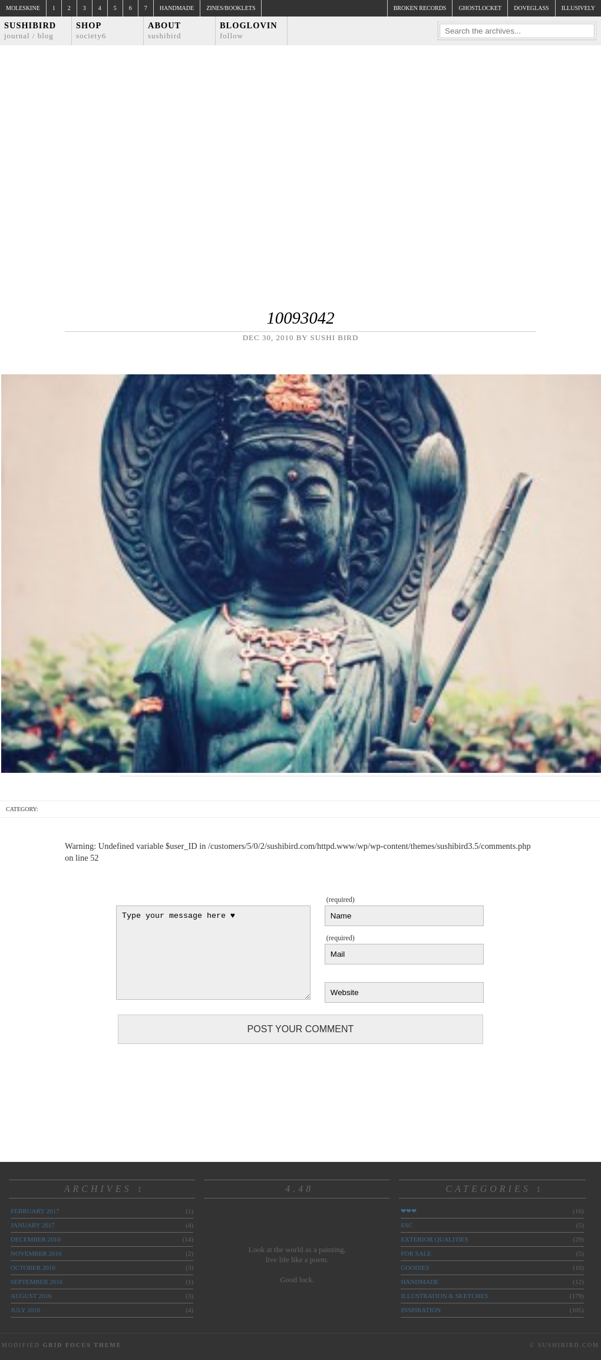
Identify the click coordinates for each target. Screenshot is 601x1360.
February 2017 (35, 1210)
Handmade (177, 8)
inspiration (421, 1309)
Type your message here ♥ (213, 952)
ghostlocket (479, 8)
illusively (578, 8)
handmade (419, 1281)
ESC (406, 1225)
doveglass (531, 8)
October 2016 (33, 1267)
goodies (415, 1267)
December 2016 (36, 1239)
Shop (91, 30)
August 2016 (31, 1295)
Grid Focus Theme (81, 1345)
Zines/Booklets (230, 8)
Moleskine (23, 8)
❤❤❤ (409, 1210)
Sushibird (30, 30)
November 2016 (36, 1253)
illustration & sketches (444, 1295)
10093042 (300, 317)
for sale (416, 1253)
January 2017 (33, 1225)
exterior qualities (434, 1239)
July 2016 (25, 1309)
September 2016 (36, 1281)
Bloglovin (249, 30)
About (164, 30)
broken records (420, 8)
